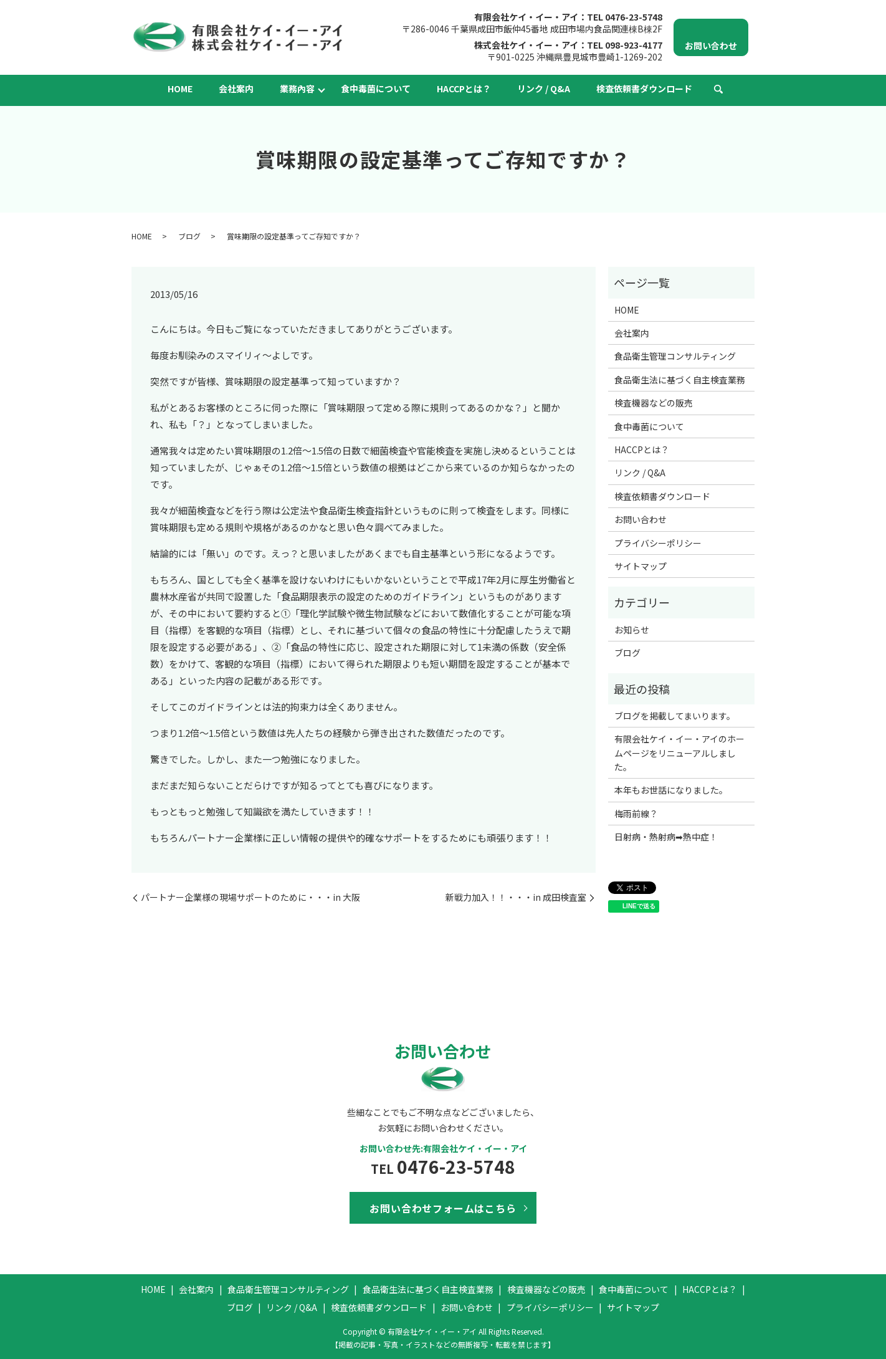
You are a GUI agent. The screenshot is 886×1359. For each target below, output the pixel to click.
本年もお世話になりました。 (671, 790)
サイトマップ (640, 566)
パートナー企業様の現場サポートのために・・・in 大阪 (250, 897)
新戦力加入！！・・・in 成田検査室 (515, 897)
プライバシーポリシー (658, 543)
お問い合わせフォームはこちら (442, 1208)
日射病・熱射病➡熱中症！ (666, 836)
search (718, 89)
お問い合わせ (640, 519)
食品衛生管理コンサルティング (675, 356)
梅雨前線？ (636, 813)
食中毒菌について (376, 88)
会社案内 (236, 88)
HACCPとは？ (464, 88)
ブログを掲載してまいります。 (674, 715)
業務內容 (297, 88)
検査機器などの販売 (653, 402)
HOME (180, 88)
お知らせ (631, 629)
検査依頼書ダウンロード (644, 88)
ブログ (189, 236)
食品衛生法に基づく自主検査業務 (679, 379)
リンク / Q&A (543, 88)
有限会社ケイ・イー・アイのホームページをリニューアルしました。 (679, 752)
